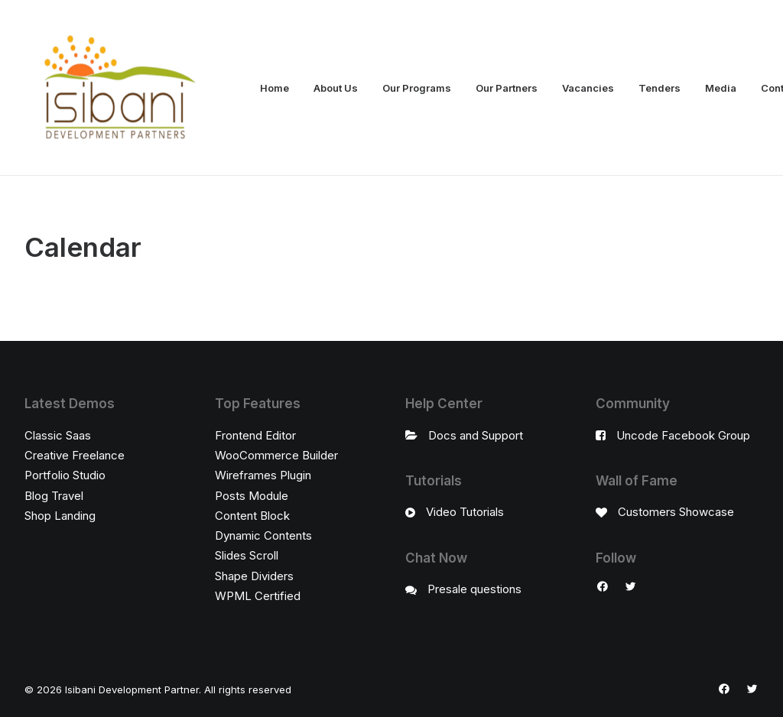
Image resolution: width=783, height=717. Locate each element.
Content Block (252, 515)
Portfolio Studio (65, 475)
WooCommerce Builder (276, 455)
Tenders (659, 88)
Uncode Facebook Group (683, 435)
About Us (336, 88)
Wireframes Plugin (263, 475)
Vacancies (588, 88)
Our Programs (416, 88)
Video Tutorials (465, 511)
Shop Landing (60, 515)
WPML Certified (258, 596)
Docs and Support (475, 435)
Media (720, 88)
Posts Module (251, 495)
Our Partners (507, 88)
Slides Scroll (246, 555)
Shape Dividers (254, 576)
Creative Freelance (74, 455)
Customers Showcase (676, 511)
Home (274, 88)
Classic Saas (57, 435)
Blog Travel (53, 495)
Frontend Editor (255, 435)
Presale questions (474, 589)
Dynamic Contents (263, 535)
